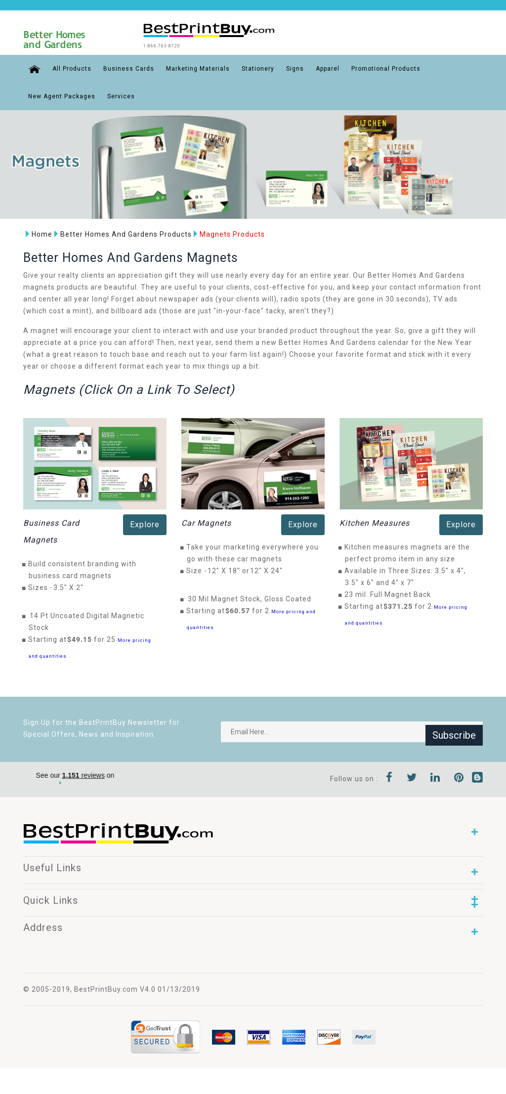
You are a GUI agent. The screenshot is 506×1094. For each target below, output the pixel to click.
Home (36, 233)
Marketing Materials (193, 67)
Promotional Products (381, 67)
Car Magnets (206, 522)
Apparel (323, 67)
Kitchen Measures (374, 522)
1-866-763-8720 (180, 45)
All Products (66, 67)
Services (121, 94)
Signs (290, 67)
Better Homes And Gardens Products (120, 233)
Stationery (253, 67)
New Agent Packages (61, 94)
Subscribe (454, 731)
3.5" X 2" (71, 586)
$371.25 (401, 605)
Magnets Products (226, 233)
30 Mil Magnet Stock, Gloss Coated (249, 598)
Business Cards (123, 67)
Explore (145, 523)
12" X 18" (226, 570)
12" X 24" (269, 570)
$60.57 (240, 610)
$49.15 (82, 638)
